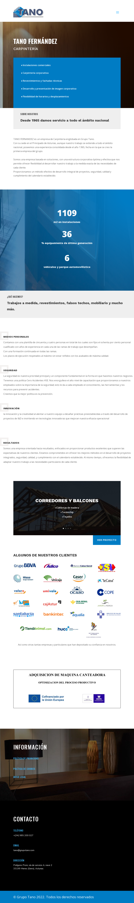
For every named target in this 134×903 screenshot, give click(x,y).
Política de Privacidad (26, 758)
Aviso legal (19, 777)
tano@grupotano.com (23, 850)
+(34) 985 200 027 (23, 835)
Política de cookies (24, 769)
